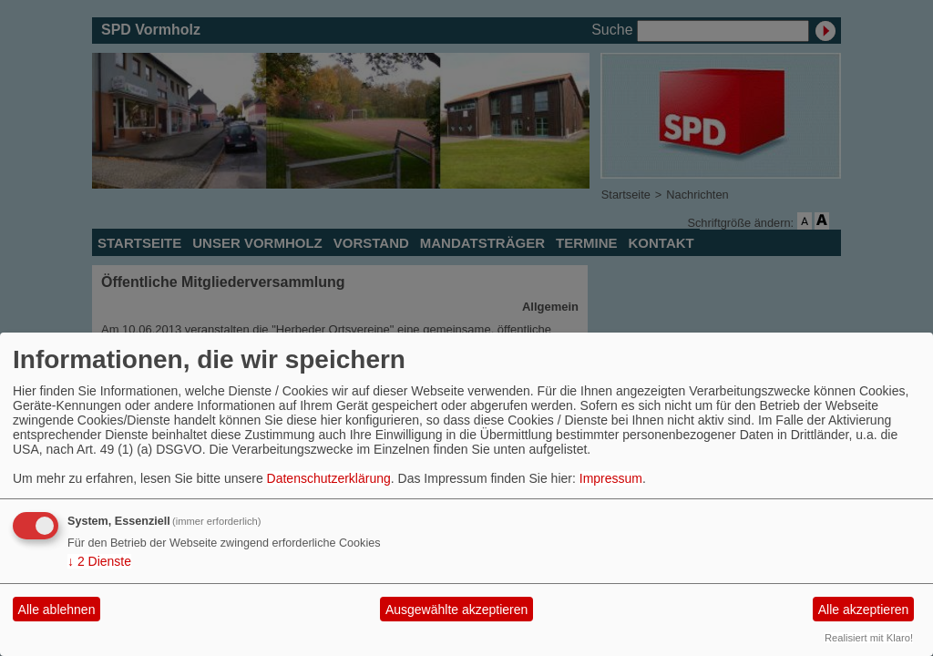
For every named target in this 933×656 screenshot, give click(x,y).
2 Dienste (99, 561)
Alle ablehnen (57, 609)
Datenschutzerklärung (329, 478)
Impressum (610, 478)
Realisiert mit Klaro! (869, 637)
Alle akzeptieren (863, 609)
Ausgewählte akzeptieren (456, 609)
